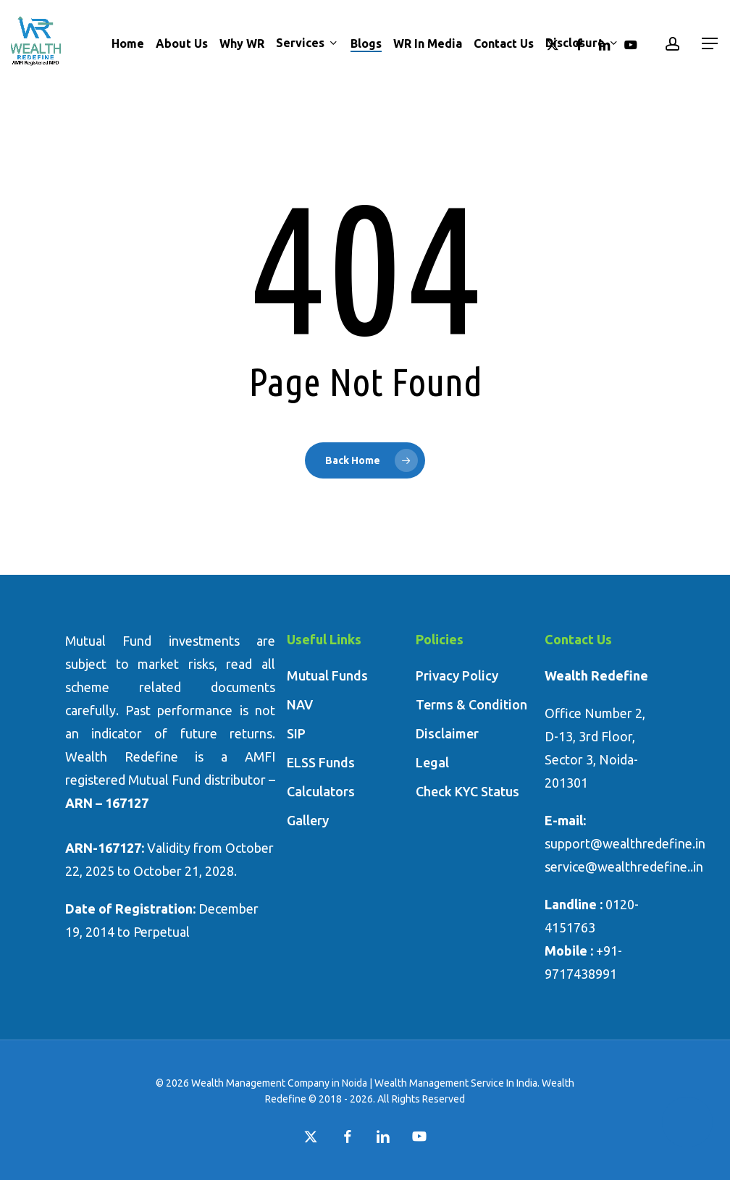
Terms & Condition (471, 704)
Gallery (308, 820)
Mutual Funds (327, 675)
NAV (300, 704)
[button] (710, 43)
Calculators (321, 791)
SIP (296, 733)
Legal (432, 762)
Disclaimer (447, 733)
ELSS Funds (321, 762)
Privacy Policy (457, 675)
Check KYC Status (467, 791)
